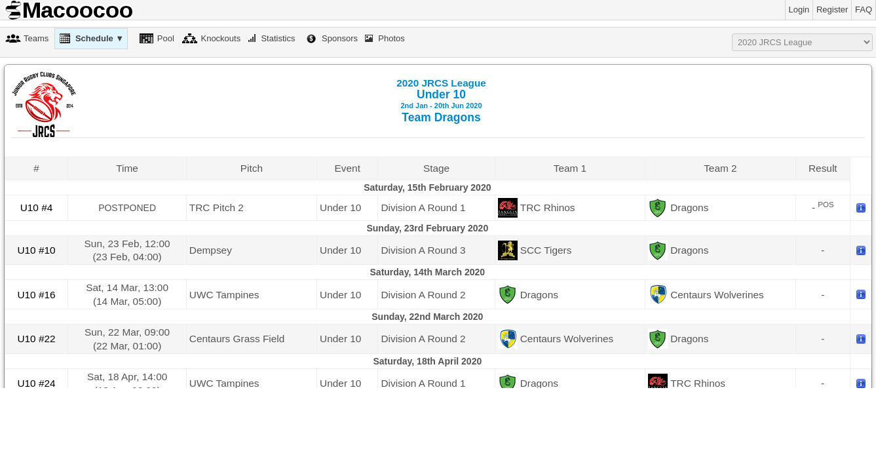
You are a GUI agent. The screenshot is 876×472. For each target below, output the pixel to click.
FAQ (863, 9)
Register (832, 9)
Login (799, 9)
